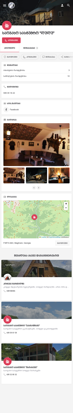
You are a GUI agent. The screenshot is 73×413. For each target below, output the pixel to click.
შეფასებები (30, 48)
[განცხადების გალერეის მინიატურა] (36, 144)
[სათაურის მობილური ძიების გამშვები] (68, 5)
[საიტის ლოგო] (12, 5)
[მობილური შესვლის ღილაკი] (62, 5)
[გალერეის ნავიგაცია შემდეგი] (39, 188)
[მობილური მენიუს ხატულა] (5, 5)
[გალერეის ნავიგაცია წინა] (34, 188)
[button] (36, 219)
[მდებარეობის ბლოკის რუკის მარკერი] (34, 217)
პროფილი (9, 48)
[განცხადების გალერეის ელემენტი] (14, 175)
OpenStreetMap (55, 237)
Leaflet (42, 237)
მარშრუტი (62, 243)
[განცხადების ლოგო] (7, 25)
